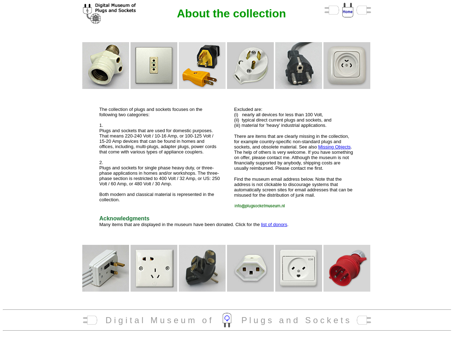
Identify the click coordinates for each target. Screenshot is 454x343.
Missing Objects (334, 147)
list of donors (274, 224)
